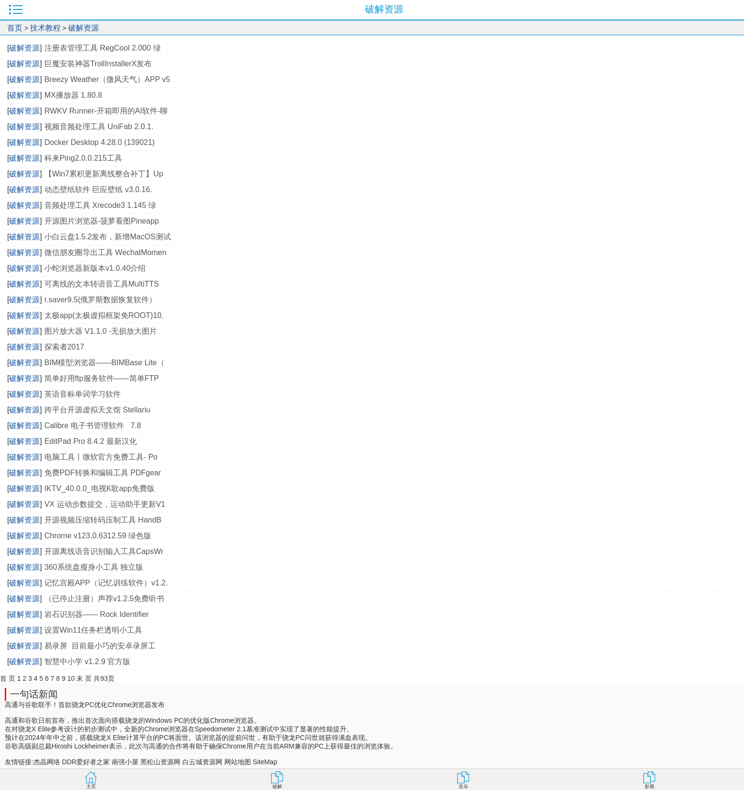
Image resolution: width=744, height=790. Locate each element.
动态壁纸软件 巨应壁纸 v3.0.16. (98, 189)
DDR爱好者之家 (86, 762)
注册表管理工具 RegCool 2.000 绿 (102, 48)
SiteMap (265, 762)
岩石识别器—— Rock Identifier (96, 614)
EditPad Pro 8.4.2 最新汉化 (90, 441)
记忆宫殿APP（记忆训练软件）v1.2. (106, 583)
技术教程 (45, 28)
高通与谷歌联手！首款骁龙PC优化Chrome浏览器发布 (85, 704)
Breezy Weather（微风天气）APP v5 (107, 79)
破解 (277, 786)
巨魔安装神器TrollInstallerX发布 (98, 64)
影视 (649, 786)
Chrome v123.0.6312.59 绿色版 (97, 536)
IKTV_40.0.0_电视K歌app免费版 (99, 488)
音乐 (463, 786)
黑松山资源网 (160, 762)
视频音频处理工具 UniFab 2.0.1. (99, 127)
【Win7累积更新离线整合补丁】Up (103, 174)
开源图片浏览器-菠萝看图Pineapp (101, 221)
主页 (91, 786)
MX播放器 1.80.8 (73, 95)
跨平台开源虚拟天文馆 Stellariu (97, 410)
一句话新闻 (34, 694)
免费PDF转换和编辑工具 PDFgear (103, 473)
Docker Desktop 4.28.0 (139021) (99, 142)
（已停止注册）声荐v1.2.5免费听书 (104, 599)
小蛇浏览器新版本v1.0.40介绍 (95, 268)
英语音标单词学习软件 (82, 394)
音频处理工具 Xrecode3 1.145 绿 (100, 205)
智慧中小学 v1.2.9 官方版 (87, 661)
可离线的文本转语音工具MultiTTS (101, 284)
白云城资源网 (202, 762)
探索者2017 (64, 347)
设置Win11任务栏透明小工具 (93, 630)
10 (71, 678)
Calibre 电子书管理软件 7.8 (92, 425)
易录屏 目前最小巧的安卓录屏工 (100, 646)
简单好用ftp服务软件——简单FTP (101, 378)
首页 (14, 28)
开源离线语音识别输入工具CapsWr (104, 551)
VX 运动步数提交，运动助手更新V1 (104, 504)
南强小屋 (125, 762)
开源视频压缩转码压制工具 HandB (102, 520)
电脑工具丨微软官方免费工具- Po (100, 457)
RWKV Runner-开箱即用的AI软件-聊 (106, 111)
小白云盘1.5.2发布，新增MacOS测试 (107, 237)
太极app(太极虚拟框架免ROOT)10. (104, 315)
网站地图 (237, 762)
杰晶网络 (46, 762)
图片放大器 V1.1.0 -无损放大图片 (100, 331)
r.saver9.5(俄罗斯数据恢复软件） (100, 300)
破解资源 (83, 28)
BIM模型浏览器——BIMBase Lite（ (104, 363)
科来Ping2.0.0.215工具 (83, 158)
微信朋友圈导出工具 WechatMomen (105, 252)
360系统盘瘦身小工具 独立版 (93, 567)
